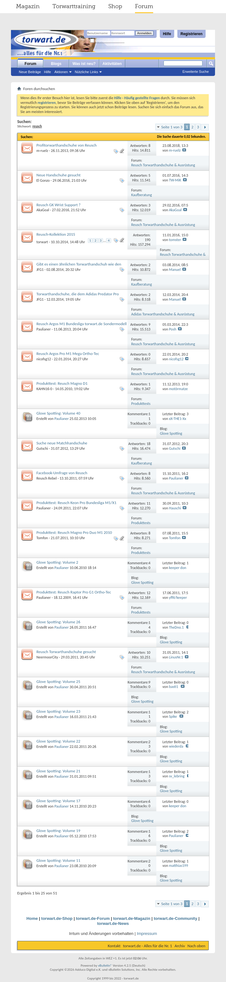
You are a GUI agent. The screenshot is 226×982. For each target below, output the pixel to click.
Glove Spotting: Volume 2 (57, 562)
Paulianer (43, 329)
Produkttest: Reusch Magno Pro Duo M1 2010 (74, 532)
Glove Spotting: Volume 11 (58, 860)
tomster (175, 240)
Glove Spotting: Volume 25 (58, 681)
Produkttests (140, 403)
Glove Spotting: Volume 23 (58, 711)
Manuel (174, 269)
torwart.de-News (113, 923)
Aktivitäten (112, 64)
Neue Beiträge (30, 72)
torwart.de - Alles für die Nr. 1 (147, 945)
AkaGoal (42, 210)
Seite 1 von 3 (172, 127)
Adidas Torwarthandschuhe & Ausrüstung (162, 314)
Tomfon (42, 538)
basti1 (173, 686)
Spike (173, 716)
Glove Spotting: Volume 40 (58, 413)
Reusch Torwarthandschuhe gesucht (66, 651)
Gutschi (42, 448)
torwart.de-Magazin (131, 918)
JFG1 (40, 269)
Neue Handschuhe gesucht (58, 175)
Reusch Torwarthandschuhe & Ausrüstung (163, 165)
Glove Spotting (171, 433)
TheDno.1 (176, 627)
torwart (42, 242)
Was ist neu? (84, 64)
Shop (115, 6)
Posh (172, 329)
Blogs (56, 64)
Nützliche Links (86, 72)
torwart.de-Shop (57, 918)
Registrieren (191, 34)
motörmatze (178, 389)
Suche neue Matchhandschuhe (61, 443)
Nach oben (196, 945)
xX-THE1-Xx (177, 418)
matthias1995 (179, 865)
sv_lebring (177, 776)
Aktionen (61, 72)
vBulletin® (105, 965)
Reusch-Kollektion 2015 (55, 234)
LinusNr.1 (176, 657)
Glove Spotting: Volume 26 (58, 622)
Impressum (147, 933)
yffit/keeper (178, 597)
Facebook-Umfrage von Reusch (61, 472)
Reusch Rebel (46, 478)
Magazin (28, 6)
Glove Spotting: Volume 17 (58, 800)
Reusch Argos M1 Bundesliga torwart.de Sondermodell (81, 323)
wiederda (176, 746)
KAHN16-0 (44, 389)
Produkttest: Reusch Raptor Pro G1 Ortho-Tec (73, 592)
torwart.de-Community (175, 918)
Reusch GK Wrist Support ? (58, 204)
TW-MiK (175, 180)
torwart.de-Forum (93, 918)
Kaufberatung (141, 195)
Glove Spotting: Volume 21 (58, 771)
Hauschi (175, 508)
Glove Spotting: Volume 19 (58, 830)
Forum (144, 6)
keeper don (177, 568)
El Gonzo (43, 180)
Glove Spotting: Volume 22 (58, 741)
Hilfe (167, 34)
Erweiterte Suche (195, 71)
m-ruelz (42, 150)
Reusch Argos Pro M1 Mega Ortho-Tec (67, 353)
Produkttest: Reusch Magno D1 (62, 383)
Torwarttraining (73, 6)
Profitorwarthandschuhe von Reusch (66, 145)
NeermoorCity (47, 657)
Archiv (180, 945)
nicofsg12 (43, 359)
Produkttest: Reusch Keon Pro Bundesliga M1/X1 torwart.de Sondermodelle (76, 505)
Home (32, 918)
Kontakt (114, 945)
